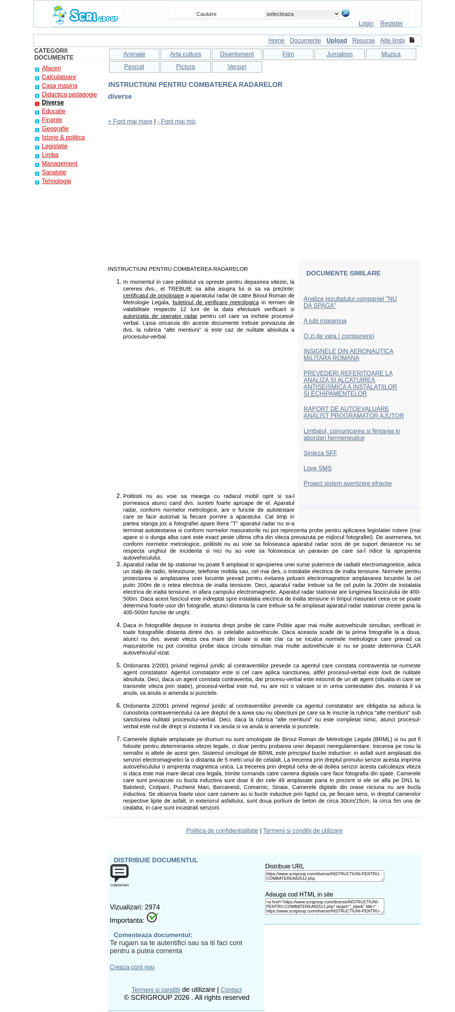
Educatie (53, 111)
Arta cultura (185, 54)
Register (391, 23)
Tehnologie (56, 181)
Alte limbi (392, 40)
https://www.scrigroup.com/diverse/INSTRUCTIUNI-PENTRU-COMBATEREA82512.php (324, 876)
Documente (305, 40)
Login (366, 23)
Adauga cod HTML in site (299, 894)
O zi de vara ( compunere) (339, 336)
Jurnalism (340, 54)
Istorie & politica (63, 137)
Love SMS (318, 468)
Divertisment (237, 54)
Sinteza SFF (320, 453)
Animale (134, 54)
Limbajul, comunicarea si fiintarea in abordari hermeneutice (352, 434)
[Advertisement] (264, 185)
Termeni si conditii (156, 990)
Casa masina (59, 85)
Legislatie (55, 146)
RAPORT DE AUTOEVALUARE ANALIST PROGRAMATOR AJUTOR (354, 412)
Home (276, 40)
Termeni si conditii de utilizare (303, 830)
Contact (231, 990)
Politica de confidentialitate (222, 830)
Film (288, 54)
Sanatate (54, 172)
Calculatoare (59, 77)
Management (59, 163)
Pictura (185, 66)
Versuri (237, 66)
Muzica (391, 54)
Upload (336, 40)
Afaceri (51, 68)
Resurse (363, 40)
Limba (50, 155)
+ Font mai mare (130, 121)
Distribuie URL (284, 866)
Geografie (55, 128)
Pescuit (134, 66)
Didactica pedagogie (69, 94)
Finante (52, 120)
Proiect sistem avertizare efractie (348, 483)
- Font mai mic (177, 121)
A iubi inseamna (325, 321)
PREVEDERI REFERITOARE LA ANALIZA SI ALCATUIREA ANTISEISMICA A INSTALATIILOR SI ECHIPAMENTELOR (350, 383)
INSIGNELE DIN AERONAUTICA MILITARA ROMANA (349, 354)
